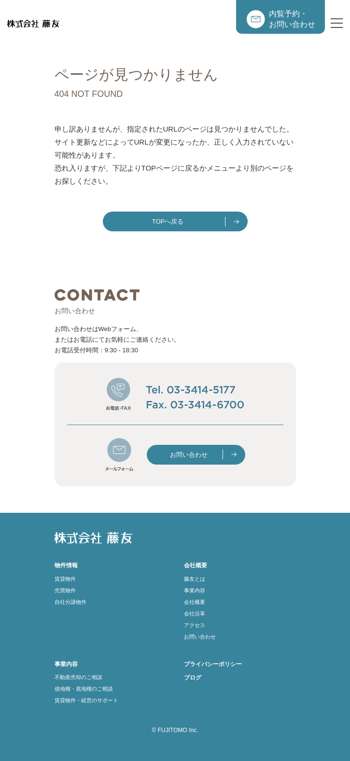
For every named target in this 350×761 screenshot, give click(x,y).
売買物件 (65, 590)
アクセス (194, 625)
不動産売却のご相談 (78, 677)
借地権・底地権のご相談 (84, 689)
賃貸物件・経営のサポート (86, 700)
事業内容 (194, 590)
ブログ (192, 678)
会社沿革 (194, 613)
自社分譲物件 (70, 602)
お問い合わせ (189, 454)
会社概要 (194, 602)
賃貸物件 (65, 579)
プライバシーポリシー (213, 664)
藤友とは (194, 579)
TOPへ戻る (168, 221)
